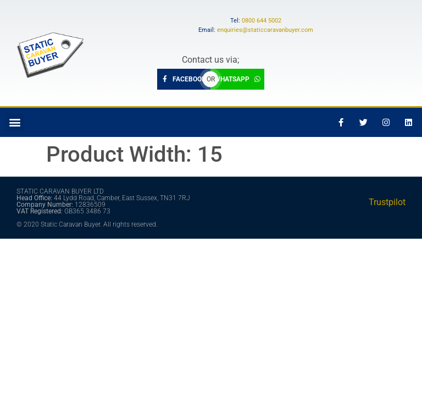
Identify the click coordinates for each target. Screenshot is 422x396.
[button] (14, 122)
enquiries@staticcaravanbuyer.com (265, 30)
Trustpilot (387, 202)
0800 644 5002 (261, 20)
